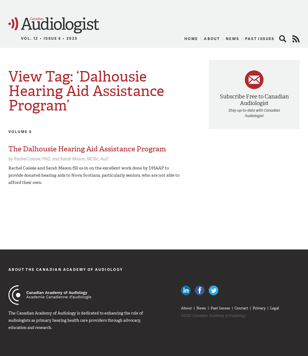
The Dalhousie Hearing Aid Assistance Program (87, 149)
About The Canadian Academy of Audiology (65, 269)
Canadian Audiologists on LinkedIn (186, 290)
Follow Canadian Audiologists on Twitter (213, 290)
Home (191, 38)
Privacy (259, 308)
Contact (241, 308)
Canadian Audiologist (53, 25)
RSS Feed (296, 38)
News (232, 38)
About (212, 38)
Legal (274, 308)
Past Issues (259, 38)
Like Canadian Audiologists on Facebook (200, 290)
